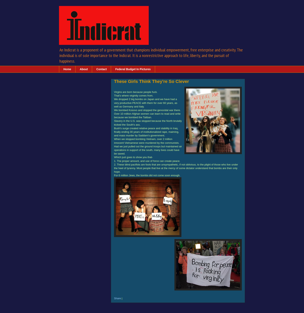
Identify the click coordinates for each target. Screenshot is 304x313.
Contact (101, 69)
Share (117, 298)
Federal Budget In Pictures (133, 69)
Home (67, 69)
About (84, 69)
